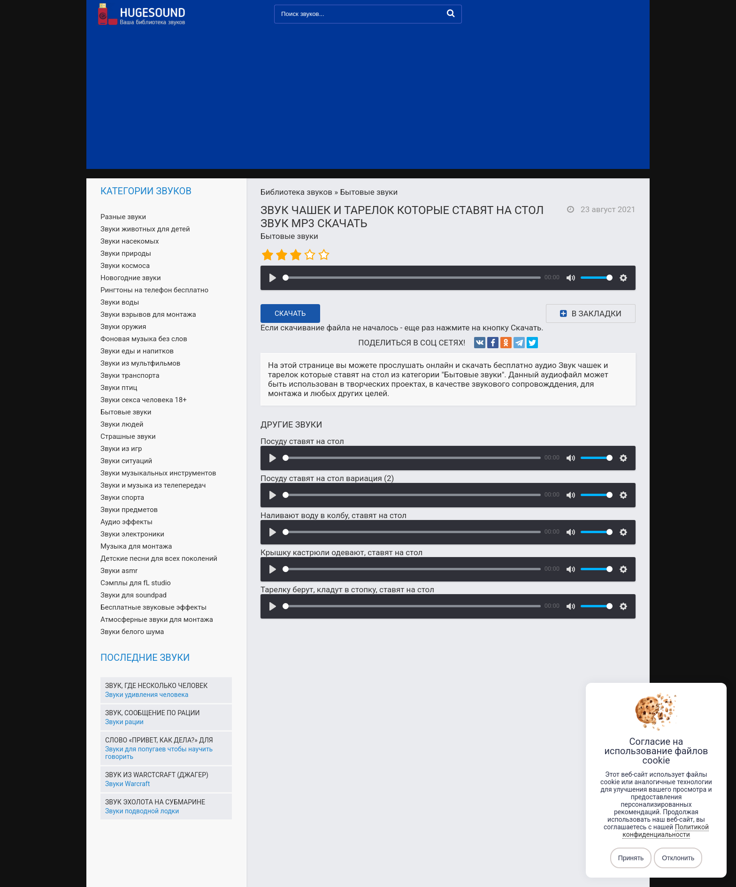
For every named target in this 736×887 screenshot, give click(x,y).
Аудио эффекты (126, 522)
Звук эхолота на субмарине (155, 802)
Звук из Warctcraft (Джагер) (156, 775)
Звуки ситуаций (126, 461)
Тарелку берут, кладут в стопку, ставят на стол (347, 589)
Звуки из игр (121, 448)
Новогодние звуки (130, 278)
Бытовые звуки (289, 236)
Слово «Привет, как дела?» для (159, 740)
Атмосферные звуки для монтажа (156, 619)
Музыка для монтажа (136, 546)
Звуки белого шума (132, 631)
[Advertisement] (368, 98)
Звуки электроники (132, 534)
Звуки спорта (122, 497)
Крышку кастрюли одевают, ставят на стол (341, 552)
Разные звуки (123, 217)
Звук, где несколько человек (156, 685)
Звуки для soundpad (133, 595)
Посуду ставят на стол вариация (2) (327, 478)
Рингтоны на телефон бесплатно (154, 290)
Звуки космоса (125, 265)
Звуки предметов (129, 509)
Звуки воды (119, 302)
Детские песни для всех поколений (158, 558)
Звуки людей (121, 424)
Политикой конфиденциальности (665, 830)
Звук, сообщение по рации (152, 713)
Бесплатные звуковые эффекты (153, 607)
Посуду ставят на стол (302, 441)
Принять (631, 858)
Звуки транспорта (130, 375)
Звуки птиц (118, 387)
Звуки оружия (123, 326)
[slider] (412, 277)
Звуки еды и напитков (137, 351)
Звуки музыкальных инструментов (158, 473)
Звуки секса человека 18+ (143, 400)
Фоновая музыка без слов (143, 339)
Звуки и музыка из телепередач (153, 485)
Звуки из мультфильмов (140, 363)
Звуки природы (125, 253)
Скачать (290, 313)
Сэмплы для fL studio (135, 583)
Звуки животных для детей (145, 229)
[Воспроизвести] (272, 277)
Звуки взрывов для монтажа (148, 314)
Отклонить (678, 858)
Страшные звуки (128, 436)
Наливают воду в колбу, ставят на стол (333, 515)
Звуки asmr (119, 570)
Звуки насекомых (129, 241)
